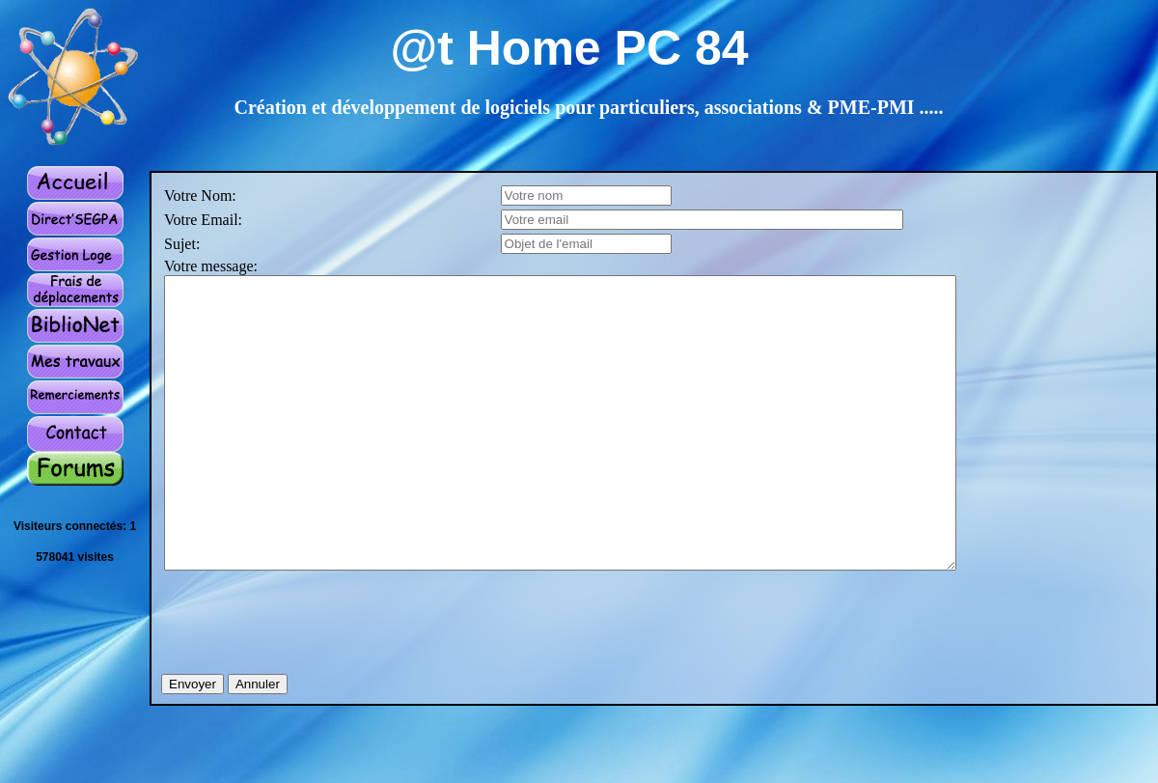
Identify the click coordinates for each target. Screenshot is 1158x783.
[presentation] (310, 674)
